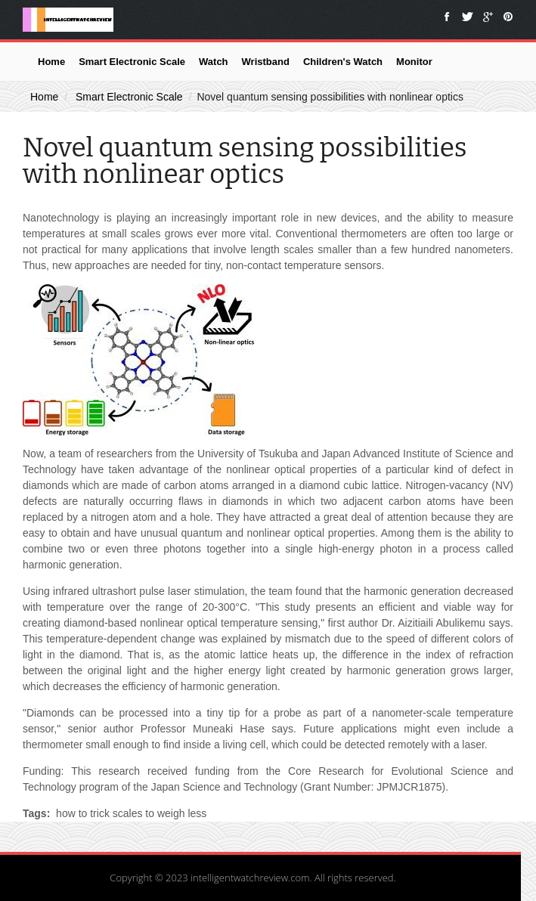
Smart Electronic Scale (132, 61)
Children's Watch (343, 61)
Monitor (414, 61)
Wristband (266, 61)
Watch (213, 61)
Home (51, 61)
